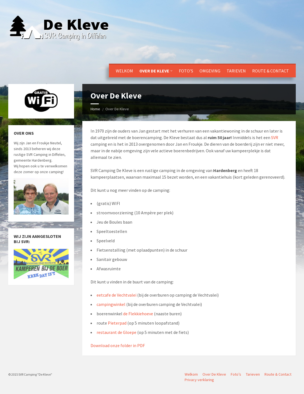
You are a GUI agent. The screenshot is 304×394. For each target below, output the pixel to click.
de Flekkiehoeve (138, 313)
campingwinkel (111, 304)
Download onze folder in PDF (118, 345)
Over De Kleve (154, 71)
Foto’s (186, 71)
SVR (274, 137)
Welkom (124, 71)
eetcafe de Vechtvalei (116, 295)
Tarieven (236, 71)
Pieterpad (117, 323)
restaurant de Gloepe (116, 332)
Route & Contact (270, 71)
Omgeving (209, 71)
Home (95, 108)
